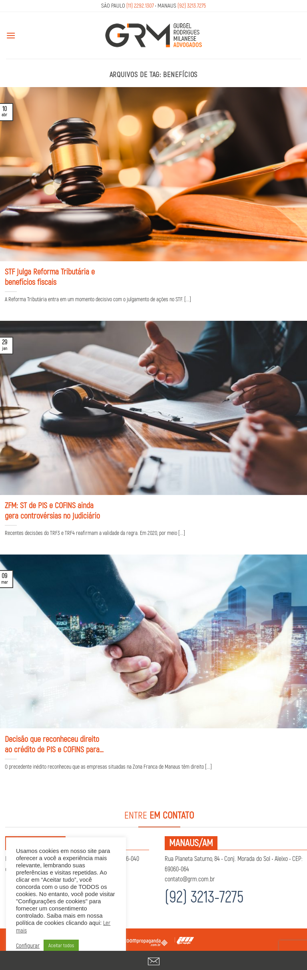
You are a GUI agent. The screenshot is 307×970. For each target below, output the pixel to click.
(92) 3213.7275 (191, 6)
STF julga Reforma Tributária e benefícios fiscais (50, 277)
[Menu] (11, 35)
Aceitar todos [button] (61, 945)
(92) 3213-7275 (204, 897)
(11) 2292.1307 (140, 6)
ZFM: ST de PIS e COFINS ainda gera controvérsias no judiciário (52, 511)
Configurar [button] (28, 946)
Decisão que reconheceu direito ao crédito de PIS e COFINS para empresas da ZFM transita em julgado (52, 744)
